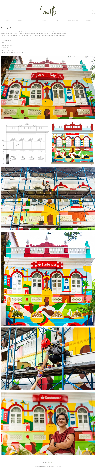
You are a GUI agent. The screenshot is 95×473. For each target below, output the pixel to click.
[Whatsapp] (93, 11)
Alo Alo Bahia (10, 52)
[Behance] (46, 462)
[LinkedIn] (43, 462)
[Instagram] (52, 462)
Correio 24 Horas (21, 52)
